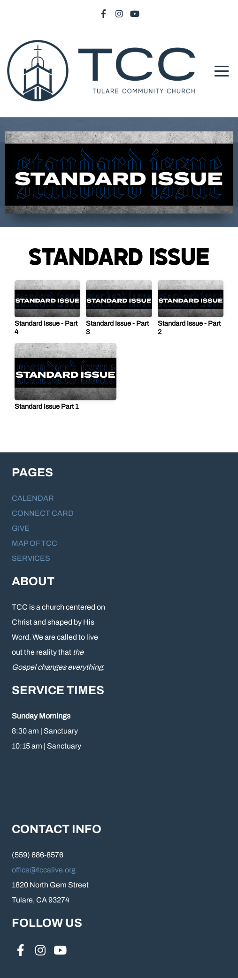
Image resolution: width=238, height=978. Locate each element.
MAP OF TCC (35, 543)
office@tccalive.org (44, 870)
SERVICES (31, 558)
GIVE (21, 528)
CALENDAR (33, 498)
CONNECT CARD (43, 513)
